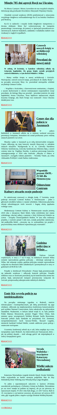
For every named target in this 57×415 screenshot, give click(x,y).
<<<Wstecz (6, 411)
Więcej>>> (6, 38)
